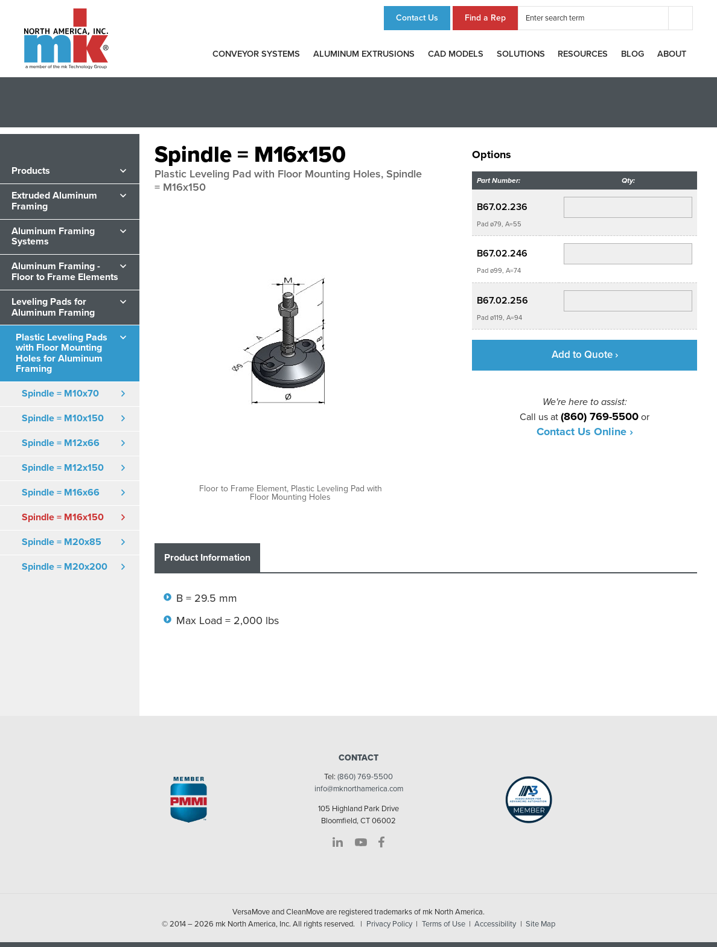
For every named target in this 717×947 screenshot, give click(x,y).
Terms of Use (443, 924)
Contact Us (417, 18)
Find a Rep (485, 18)
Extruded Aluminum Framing (54, 201)
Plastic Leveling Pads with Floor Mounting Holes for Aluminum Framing (61, 353)
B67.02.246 (502, 253)
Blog (632, 54)
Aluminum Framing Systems (53, 236)
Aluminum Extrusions (364, 54)
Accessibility (495, 924)
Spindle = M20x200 (64, 567)
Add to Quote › (585, 354)
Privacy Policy (389, 924)
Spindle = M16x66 (61, 492)
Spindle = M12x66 (61, 443)
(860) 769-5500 (365, 777)
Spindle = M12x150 (63, 468)
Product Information (207, 558)
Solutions (521, 54)
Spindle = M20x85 (61, 542)
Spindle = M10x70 (60, 393)
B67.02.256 (502, 301)
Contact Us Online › (585, 431)
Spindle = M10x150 (63, 418)
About (671, 54)
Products (30, 171)
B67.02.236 (502, 207)
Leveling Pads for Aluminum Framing (53, 307)
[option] (290, 352)
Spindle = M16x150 (63, 517)
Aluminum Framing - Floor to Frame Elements (64, 271)
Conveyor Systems (256, 54)
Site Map (540, 924)
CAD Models (455, 54)
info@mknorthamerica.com (358, 789)
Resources (583, 54)
